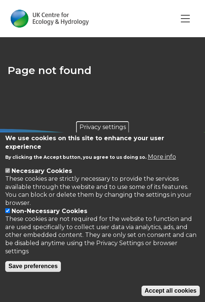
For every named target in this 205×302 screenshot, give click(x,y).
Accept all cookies (171, 290)
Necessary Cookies (42, 170)
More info (162, 156)
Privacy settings (102, 127)
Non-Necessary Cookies (49, 211)
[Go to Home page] (49, 18)
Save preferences (33, 266)
